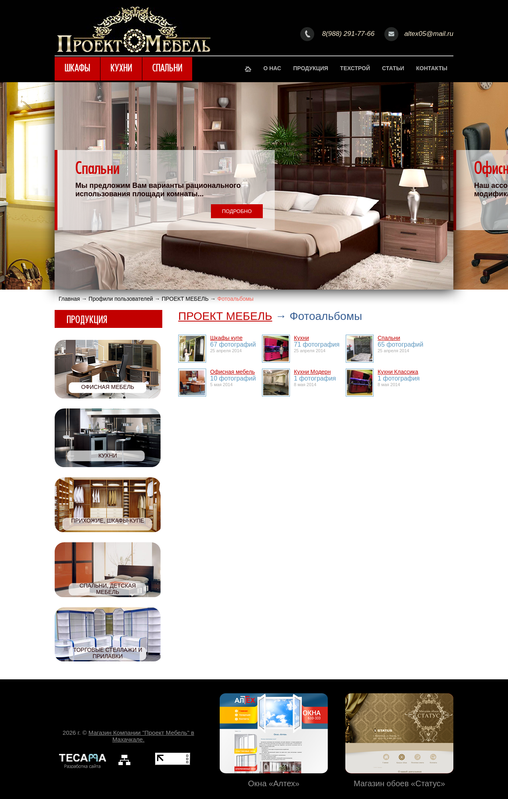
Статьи (393, 68)
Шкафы (77, 69)
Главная (69, 299)
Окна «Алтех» (273, 782)
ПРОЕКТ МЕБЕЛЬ (185, 299)
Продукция (310, 68)
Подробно (237, 211)
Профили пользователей (121, 299)
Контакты (431, 68)
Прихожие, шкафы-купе (107, 520)
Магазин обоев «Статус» (399, 782)
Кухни (121, 69)
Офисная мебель (107, 387)
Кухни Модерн (312, 372)
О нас (272, 68)
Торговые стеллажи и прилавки (107, 653)
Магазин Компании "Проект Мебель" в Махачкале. (141, 736)
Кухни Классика (398, 372)
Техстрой (355, 68)
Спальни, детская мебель (107, 588)
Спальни (167, 69)
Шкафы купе (226, 338)
